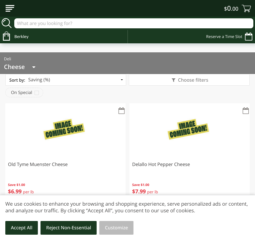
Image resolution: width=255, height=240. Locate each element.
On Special (21, 92)
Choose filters (192, 80)
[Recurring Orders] (121, 111)
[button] (65, 153)
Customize (116, 228)
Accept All (22, 228)
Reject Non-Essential (68, 228)
